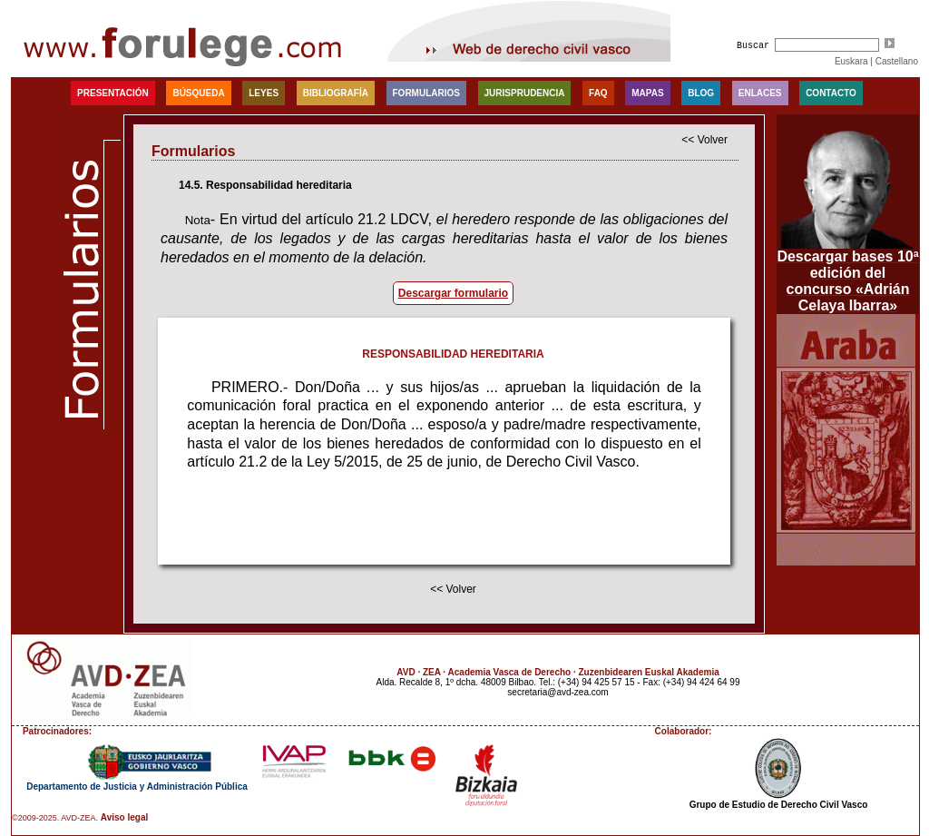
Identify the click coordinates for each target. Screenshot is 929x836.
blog (701, 93)
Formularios (426, 93)
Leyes (264, 93)
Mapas (647, 93)
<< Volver (704, 139)
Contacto (831, 93)
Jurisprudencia (524, 93)
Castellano (896, 61)
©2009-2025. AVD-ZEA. (55, 817)
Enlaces (760, 93)
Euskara (851, 61)
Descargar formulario (453, 293)
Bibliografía (335, 93)
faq (598, 93)
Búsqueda (198, 93)
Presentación (113, 93)
